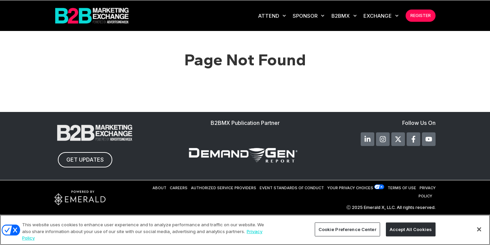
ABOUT (159, 187)
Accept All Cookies (411, 229)
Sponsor (309, 16)
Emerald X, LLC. (380, 207)
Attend (272, 16)
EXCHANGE (381, 16)
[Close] (479, 229)
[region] (245, 230)
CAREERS (178, 187)
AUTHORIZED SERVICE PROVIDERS (223, 187)
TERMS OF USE (402, 187)
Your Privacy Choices (350, 187)
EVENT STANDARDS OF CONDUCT (292, 187)
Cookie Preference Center (347, 229)
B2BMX (344, 16)
